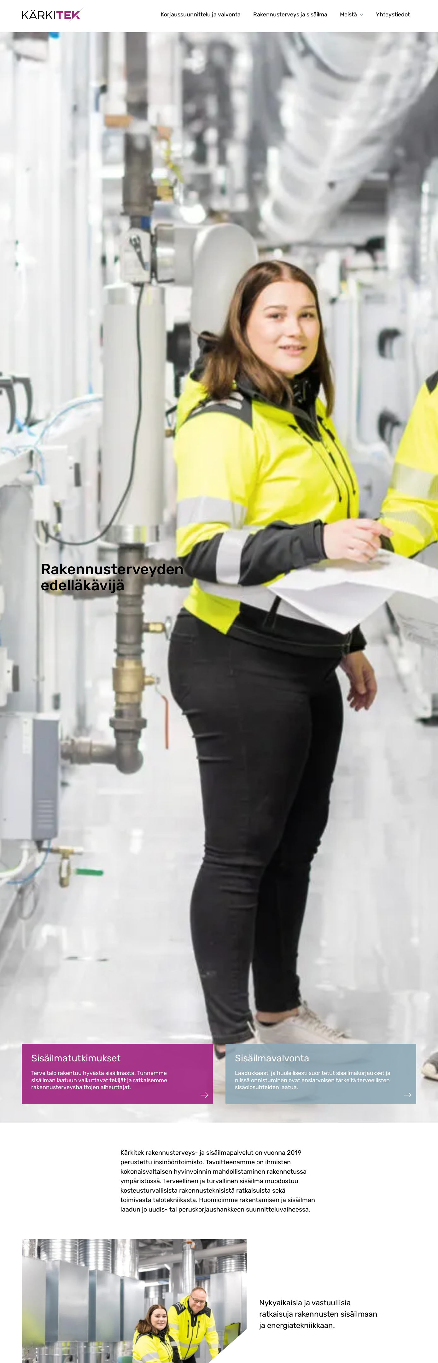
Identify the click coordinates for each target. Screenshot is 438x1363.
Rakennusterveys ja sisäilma (290, 14)
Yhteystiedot (393, 14)
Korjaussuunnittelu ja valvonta (201, 14)
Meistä (351, 14)
